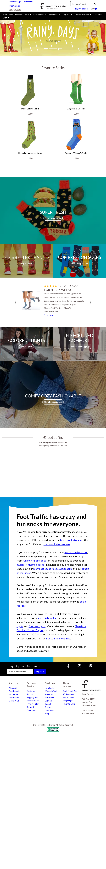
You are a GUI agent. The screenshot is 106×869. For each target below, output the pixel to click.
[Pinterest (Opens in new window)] (90, 666)
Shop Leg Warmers (53, 402)
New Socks (49, 688)
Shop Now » (49, 315)
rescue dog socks (62, 568)
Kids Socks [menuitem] (54, 14)
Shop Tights (26, 346)
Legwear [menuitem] (67, 14)
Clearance (49, 710)
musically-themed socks (30, 564)
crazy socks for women (57, 544)
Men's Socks (50, 694)
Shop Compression (79, 263)
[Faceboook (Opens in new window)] (68, 666)
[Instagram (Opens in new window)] (79, 666)
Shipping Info (32, 697)
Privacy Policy (33, 704)
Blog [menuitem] (5, 17)
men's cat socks (42, 568)
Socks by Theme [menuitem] (82, 14)
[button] (8, 36)
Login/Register (81, 8)
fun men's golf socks (34, 560)
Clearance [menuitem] (98, 14)
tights (20, 626)
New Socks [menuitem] (8, 14)
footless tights (37, 626)
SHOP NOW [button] (53, 40)
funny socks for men (71, 540)
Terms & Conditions (31, 708)
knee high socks (47, 617)
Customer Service (31, 692)
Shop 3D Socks (27, 263)
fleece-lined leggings (58, 638)
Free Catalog (14, 5)
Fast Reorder (14, 691)
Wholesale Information (14, 696)
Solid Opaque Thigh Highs (68, 699)
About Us (13, 688)
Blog (47, 713)
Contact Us (28, 1)
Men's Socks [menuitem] (39, 14)
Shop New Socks (53, 218)
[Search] (95, 4)
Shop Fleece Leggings (79, 346)
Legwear (48, 700)
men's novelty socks (76, 552)
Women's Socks (51, 691)
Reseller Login (15, 1)
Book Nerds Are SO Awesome (70, 692)
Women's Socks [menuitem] (22, 14)
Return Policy (32, 700)
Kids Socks (49, 697)
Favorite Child (69, 704)
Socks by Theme (49, 705)
